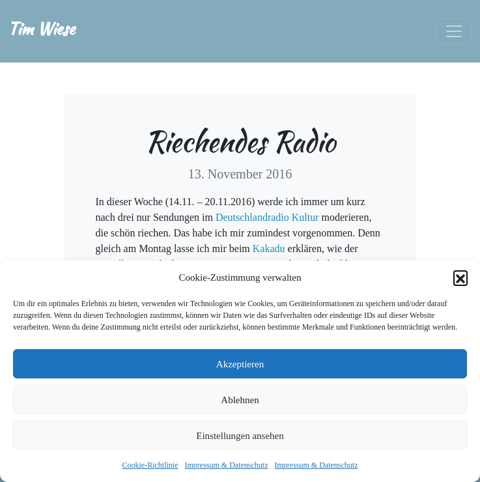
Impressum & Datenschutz (226, 465)
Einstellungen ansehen (240, 436)
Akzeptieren (240, 364)
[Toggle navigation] (454, 31)
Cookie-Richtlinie (150, 465)
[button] (460, 277)
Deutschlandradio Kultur (269, 217)
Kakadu (270, 248)
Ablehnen (240, 400)
